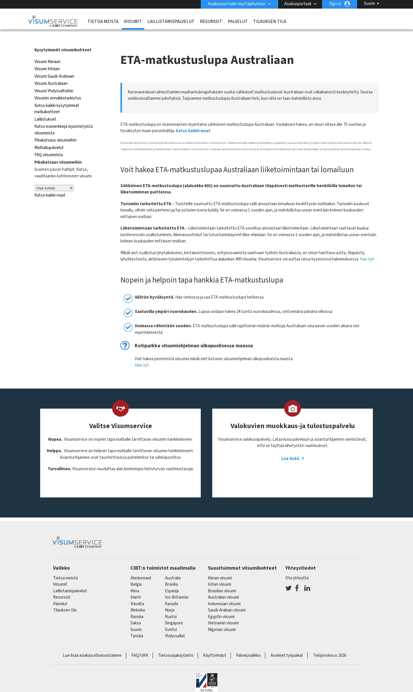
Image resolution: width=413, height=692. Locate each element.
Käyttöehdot (214, 644)
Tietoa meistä (102, 21)
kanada (171, 592)
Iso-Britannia (176, 586)
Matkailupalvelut (49, 136)
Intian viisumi (219, 573)
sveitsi (171, 618)
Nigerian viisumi (222, 618)
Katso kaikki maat (49, 184)
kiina (134, 579)
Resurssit (211, 21)
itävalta (137, 592)
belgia (136, 573)
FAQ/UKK (139, 644)
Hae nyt (367, 248)
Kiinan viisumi (220, 566)
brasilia (171, 573)
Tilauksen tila (269, 21)
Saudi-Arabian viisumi (227, 599)
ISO (206, 672)
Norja (169, 599)
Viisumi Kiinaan (47, 50)
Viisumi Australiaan (51, 72)
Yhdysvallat (175, 625)
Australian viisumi (223, 586)
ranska (136, 605)
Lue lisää (290, 447)
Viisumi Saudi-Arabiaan (54, 65)
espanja (172, 579)
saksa (135, 612)
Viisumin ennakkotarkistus (57, 87)
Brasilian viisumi (222, 579)
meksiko (137, 599)
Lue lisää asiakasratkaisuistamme (92, 644)
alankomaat (140, 566)
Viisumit (133, 21)
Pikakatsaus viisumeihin (55, 129)
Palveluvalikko (248, 644)
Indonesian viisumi (224, 592)
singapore (174, 612)
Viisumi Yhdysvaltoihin (53, 79)
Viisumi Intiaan (47, 57)
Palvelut (238, 21)
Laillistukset (45, 108)
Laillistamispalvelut (170, 21)
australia (173, 566)
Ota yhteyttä (297, 566)
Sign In (335, 4)
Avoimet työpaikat (286, 644)
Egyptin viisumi (221, 605)
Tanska (136, 625)
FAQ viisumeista (48, 143)
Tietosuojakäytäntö (175, 644)
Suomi (369, 4)
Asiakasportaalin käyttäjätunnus (236, 4)
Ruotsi (171, 605)
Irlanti (135, 586)
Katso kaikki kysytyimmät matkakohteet (56, 97)
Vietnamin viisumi (223, 612)
